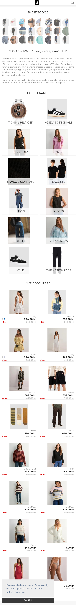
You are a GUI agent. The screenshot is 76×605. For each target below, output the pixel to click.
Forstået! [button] (28, 600)
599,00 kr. (69, 436)
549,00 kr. (69, 322)
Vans (20, 270)
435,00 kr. (31, 436)
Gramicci (70, 393)
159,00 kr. (68, 471)
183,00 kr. (30, 395)
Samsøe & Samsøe (20, 181)
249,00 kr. (30, 471)
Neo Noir (20, 152)
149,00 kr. (30, 547)
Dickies (71, 431)
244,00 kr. (30, 319)
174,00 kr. (30, 509)
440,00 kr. (68, 433)
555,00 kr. (68, 395)
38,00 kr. (69, 585)
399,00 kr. (69, 474)
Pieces (33, 545)
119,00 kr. (69, 547)
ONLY (33, 354)
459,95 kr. (31, 398)
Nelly (34, 316)
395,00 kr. (68, 319)
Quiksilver (70, 316)
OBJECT (32, 393)
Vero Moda (31, 507)
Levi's (20, 211)
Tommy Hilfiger (20, 122)
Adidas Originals (29, 469)
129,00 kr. (69, 589)
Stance (33, 431)
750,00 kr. (69, 398)
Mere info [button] (19, 592)
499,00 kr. (69, 360)
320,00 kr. (30, 433)
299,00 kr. (31, 550)
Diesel (21, 240)
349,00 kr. (31, 322)
